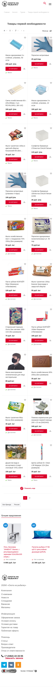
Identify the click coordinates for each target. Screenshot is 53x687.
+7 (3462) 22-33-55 (13, 656)
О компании (6, 594)
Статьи (4, 641)
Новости (5, 598)
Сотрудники (6, 601)
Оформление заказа (10, 618)
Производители (8, 647)
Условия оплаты (8, 621)
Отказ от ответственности (13, 651)
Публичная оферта (9, 631)
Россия (16, 504)
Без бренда (7, 504)
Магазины (5, 607)
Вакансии (5, 604)
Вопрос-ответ (7, 644)
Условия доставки (9, 624)
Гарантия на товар (9, 627)
